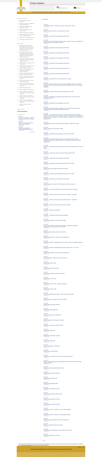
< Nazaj (43, 440)
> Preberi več (21, 120)
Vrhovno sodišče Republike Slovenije (38, 449)
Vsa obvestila (45, 19)
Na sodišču (50, 449)
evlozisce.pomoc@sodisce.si (22, 111)
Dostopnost (69, 449)
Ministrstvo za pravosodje (60, 449)
